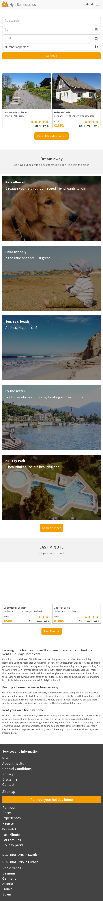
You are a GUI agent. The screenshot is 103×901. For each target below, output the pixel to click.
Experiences (11, 818)
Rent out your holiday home (51, 799)
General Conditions (17, 768)
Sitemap (8, 791)
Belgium (8, 873)
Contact (8, 784)
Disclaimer (10, 779)
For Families (11, 839)
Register (8, 823)
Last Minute (51, 631)
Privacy (7, 774)
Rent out (8, 807)
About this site (13, 763)
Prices (6, 812)
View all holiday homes (51, 136)
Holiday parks (12, 845)
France (7, 889)
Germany (9, 878)
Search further (51, 528)
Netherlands (11, 868)
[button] (87, 4)
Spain (6, 894)
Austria (7, 883)
